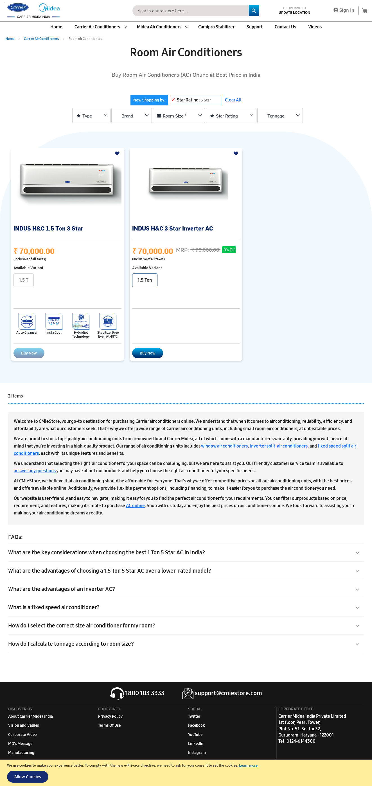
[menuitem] (56, 27)
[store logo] (32, 10)
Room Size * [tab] (174, 115)
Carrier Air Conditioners (42, 39)
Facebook (196, 725)
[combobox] (195, 10)
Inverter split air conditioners (279, 446)
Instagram (197, 752)
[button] (118, 153)
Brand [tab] (127, 115)
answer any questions (35, 470)
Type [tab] (87, 115)
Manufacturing (21, 752)
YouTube (195, 734)
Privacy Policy (110, 716)
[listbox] (186, 281)
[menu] (186, 27)
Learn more (248, 765)
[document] (186, 773)
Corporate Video (22, 734)
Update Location (294, 12)
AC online (135, 505)
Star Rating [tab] (227, 115)
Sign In (343, 10)
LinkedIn (195, 743)
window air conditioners (224, 446)
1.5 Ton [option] (144, 280)
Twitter (194, 716)
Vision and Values (23, 725)
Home (10, 39)
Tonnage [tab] (275, 115)
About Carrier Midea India (30, 716)
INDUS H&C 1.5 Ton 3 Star (48, 228)
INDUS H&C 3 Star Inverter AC (172, 228)
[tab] (176, 100)
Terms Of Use (109, 725)
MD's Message (20, 743)
